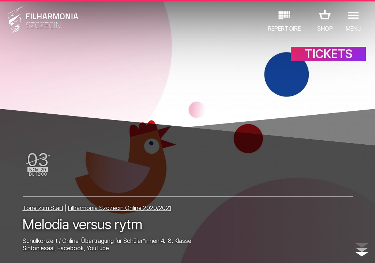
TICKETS (328, 54)
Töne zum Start (43, 207)
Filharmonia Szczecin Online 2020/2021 (119, 207)
